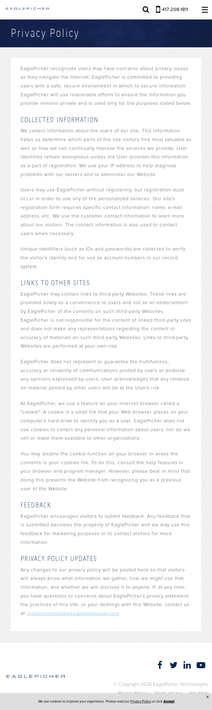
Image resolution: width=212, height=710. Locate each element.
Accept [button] (168, 701)
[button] (207, 697)
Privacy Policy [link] (140, 701)
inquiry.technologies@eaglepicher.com (72, 613)
